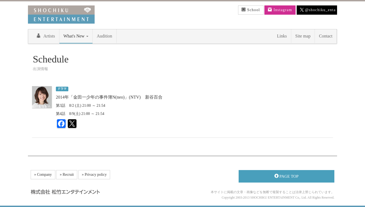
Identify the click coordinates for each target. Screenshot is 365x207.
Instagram (280, 10)
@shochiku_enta (318, 10)
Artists (45, 35)
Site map (302, 36)
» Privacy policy (94, 174)
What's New (75, 36)
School (251, 10)
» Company (43, 174)
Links (282, 36)
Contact (325, 36)
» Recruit (67, 174)
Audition (104, 36)
